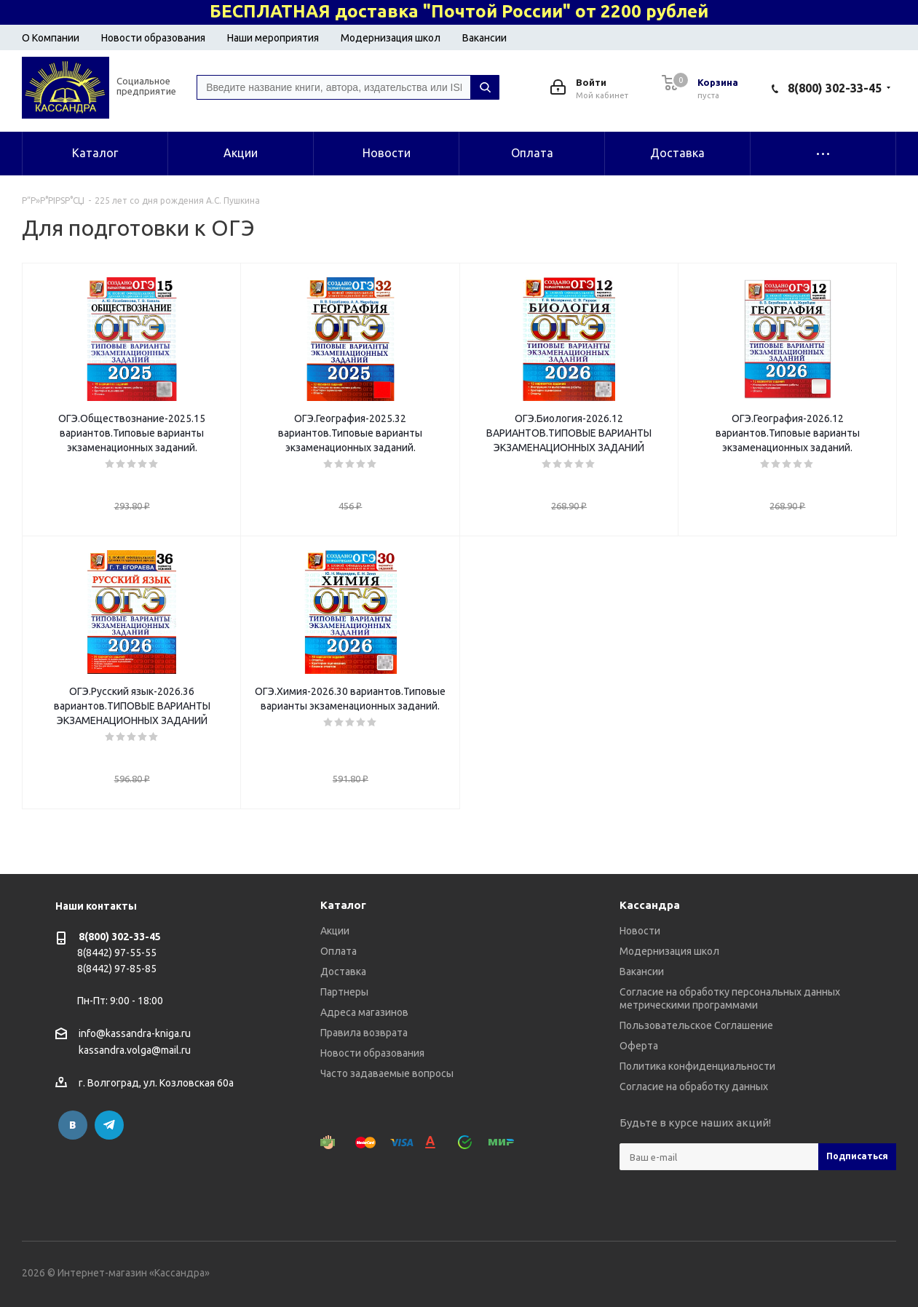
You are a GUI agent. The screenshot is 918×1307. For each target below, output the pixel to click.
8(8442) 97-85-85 (117, 968)
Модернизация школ (390, 38)
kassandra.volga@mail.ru (135, 1051)
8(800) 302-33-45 (835, 88)
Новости (640, 931)
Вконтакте (72, 1125)
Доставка (343, 971)
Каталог (343, 905)
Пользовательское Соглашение (696, 1025)
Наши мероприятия (273, 38)
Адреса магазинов (364, 1012)
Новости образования (153, 38)
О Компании (50, 38)
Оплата (338, 951)
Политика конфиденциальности (697, 1066)
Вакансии (484, 38)
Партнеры (344, 992)
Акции (334, 931)
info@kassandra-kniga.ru (135, 1033)
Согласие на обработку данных (694, 1086)
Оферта (639, 1046)
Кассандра (650, 905)
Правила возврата (364, 1032)
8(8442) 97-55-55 (117, 952)
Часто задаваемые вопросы (387, 1073)
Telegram (109, 1125)
